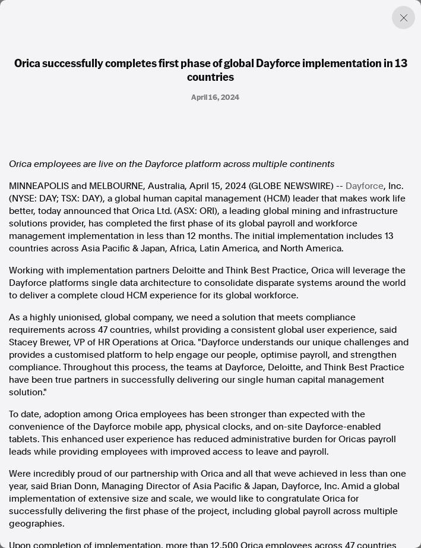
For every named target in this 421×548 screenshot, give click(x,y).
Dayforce (365, 186)
